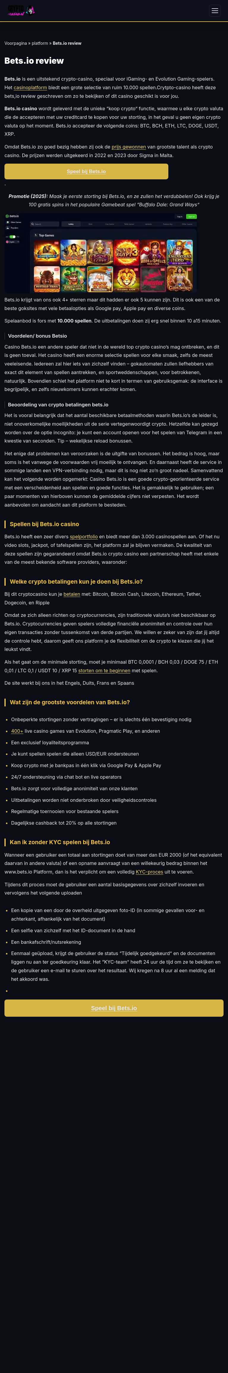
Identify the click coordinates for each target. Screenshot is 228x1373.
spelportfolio (84, 536)
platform (40, 43)
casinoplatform (30, 87)
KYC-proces (149, 872)
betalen (72, 594)
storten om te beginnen (104, 670)
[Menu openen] (215, 11)
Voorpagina (15, 43)
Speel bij (114, 1008)
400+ (17, 731)
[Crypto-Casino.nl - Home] (21, 10)
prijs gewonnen (129, 147)
